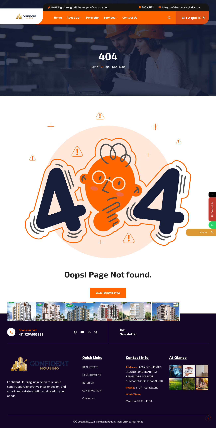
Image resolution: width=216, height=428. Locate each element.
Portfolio (92, 17)
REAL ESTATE (90, 367)
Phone (203, 232)
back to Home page (108, 292)
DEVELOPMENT (91, 374)
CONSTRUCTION (91, 390)
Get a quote (193, 18)
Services (109, 17)
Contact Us (129, 17)
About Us (73, 17)
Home (58, 17)
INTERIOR (88, 382)
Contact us (88, 398)
